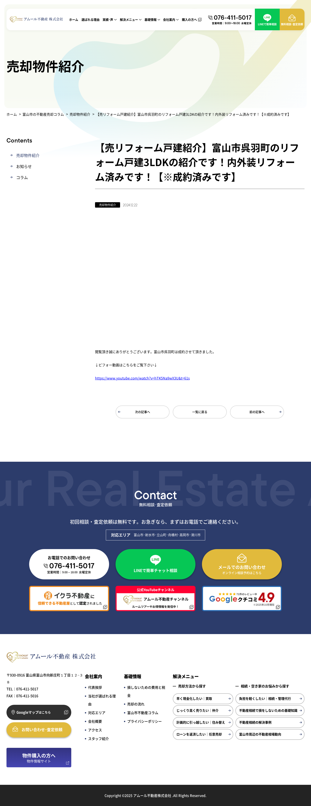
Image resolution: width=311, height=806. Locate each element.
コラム (22, 177)
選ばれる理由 (90, 19)
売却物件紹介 (80, 114)
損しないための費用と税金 (146, 691)
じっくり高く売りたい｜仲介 (197, 710)
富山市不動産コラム (142, 712)
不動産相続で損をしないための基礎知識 (268, 710)
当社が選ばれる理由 (102, 699)
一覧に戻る (199, 411)
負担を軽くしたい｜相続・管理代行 (265, 698)
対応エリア (96, 712)
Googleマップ (33, 712)
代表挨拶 (95, 687)
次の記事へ (142, 411)
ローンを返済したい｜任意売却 (199, 734)
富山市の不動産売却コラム (43, 114)
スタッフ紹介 (98, 738)
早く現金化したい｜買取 (194, 698)
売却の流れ (135, 703)
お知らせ (24, 166)
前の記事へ (257, 411)
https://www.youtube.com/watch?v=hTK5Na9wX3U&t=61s (142, 377)
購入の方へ (189, 19)
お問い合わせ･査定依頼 (42, 729)
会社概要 (95, 721)
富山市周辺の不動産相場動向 (260, 734)
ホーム (73, 19)
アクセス (95, 729)
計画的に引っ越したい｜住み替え (200, 722)
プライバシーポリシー (144, 721)
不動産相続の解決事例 (255, 722)
